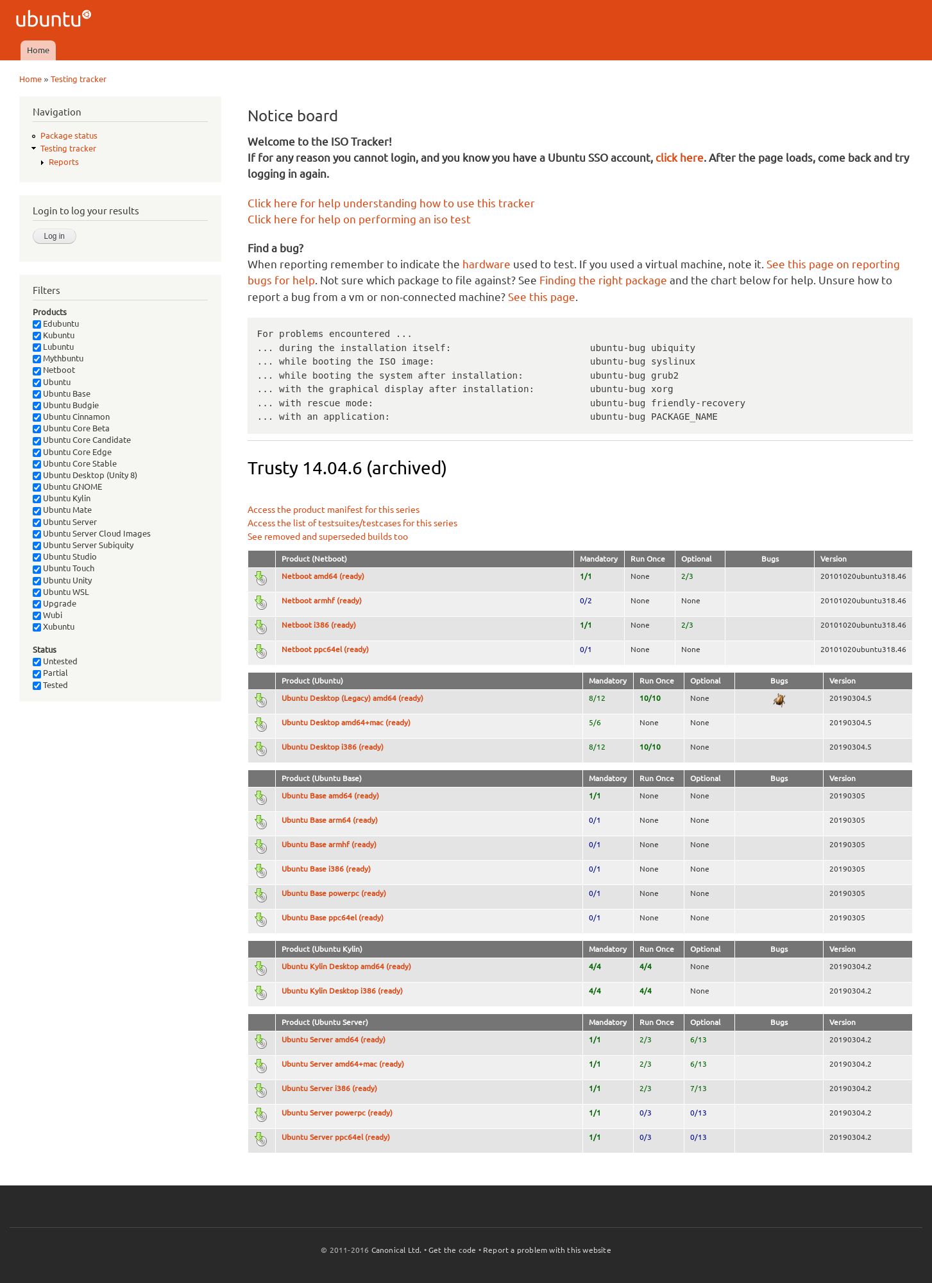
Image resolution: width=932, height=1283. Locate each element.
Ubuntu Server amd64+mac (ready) (343, 1064)
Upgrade (54, 603)
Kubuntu (53, 335)
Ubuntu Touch (63, 568)
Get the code (452, 1250)
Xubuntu (53, 626)
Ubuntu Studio (65, 556)
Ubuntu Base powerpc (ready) (334, 893)
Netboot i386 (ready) (319, 625)
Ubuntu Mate (62, 509)
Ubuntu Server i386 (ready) (329, 1088)
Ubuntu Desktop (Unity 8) (85, 474)
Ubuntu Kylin (61, 498)
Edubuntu (56, 323)
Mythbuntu (58, 358)
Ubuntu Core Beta (71, 428)
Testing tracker (78, 78)
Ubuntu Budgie (66, 404)
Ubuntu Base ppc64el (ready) (333, 917)
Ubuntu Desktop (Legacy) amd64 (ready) (352, 698)
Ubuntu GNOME (67, 486)
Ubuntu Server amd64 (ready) (334, 1039)
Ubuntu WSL (61, 591)
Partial (50, 672)
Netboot (54, 369)
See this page (541, 297)
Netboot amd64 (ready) (323, 576)
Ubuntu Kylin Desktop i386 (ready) (342, 990)
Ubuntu (52, 381)
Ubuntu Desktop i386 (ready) (333, 747)
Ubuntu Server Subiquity (83, 544)
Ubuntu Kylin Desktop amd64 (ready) (346, 966)
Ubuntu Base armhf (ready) (329, 844)
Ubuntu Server (65, 521)
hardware (486, 264)
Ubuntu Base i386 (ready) (326, 869)
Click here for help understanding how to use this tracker (391, 203)
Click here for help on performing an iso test (359, 219)
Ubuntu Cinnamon (71, 416)
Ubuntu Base (61, 393)
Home (38, 50)
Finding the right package (603, 280)
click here (680, 157)
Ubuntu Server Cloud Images (92, 533)
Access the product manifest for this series (333, 509)
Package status (68, 135)
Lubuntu (53, 346)
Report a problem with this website (547, 1250)
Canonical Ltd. (396, 1250)
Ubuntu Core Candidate (82, 439)
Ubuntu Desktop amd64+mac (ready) (346, 722)
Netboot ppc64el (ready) (325, 649)
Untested (55, 661)
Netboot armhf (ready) (322, 600)
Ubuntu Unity (62, 580)
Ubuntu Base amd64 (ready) (330, 795)
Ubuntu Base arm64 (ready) (330, 820)
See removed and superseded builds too (328, 536)
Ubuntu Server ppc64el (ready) (336, 1137)
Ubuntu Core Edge (72, 451)
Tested (50, 684)
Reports (64, 161)
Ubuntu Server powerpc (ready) (337, 1112)
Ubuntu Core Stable (75, 463)
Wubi (47, 614)
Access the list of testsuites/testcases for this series (352, 523)
